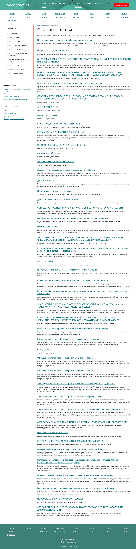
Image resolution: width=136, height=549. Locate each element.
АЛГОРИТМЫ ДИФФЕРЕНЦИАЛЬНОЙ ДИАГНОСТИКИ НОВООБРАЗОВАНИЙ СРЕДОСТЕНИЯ (82, 422)
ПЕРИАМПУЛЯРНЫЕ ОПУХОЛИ (52, 433)
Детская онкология (46, 180)
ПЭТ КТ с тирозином (16, 49)
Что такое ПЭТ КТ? (15, 33)
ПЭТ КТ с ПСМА (14, 41)
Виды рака (7, 110)
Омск (12, 17)
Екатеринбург (60, 14)
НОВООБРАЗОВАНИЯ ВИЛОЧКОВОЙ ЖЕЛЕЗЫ (60, 499)
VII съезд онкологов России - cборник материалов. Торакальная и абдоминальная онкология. (81, 409)
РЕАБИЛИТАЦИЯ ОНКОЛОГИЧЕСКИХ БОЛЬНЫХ (61, 132)
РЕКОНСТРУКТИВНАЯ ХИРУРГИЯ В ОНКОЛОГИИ (61, 145)
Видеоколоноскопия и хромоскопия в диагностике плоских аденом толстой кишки (75, 488)
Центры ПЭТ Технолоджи (17, 69)
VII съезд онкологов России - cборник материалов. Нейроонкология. (69, 396)
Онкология (7, 116)
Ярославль (12, 20)
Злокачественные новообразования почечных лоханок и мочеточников (70, 339)
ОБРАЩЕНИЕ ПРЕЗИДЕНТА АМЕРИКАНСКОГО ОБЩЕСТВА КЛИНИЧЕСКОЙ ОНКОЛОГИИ (80, 208)
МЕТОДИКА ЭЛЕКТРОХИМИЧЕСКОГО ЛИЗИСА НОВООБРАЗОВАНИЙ (70, 441)
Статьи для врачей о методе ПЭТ (14, 119)
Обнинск (124, 14)
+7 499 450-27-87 (62, 3)
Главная (39, 25)
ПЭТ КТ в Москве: (48, 3)
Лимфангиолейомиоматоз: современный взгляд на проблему (66, 170)
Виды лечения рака (10, 113)
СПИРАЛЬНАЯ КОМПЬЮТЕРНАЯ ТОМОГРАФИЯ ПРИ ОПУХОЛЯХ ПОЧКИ (72, 280)
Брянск (44, 14)
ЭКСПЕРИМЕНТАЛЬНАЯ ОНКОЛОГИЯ (55, 162)
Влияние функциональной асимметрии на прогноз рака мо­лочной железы (72, 449)
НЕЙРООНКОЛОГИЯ (47, 115)
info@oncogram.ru (68, 542)
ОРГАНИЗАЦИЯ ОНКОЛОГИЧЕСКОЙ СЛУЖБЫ (59, 124)
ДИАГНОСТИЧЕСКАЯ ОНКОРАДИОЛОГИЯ (57, 199)
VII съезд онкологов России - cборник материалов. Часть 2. (65, 371)
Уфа (107, 17)
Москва (12, 14)
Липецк (108, 14)
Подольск (44, 17)
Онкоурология (44, 349)
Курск (92, 14)
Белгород (28, 14)
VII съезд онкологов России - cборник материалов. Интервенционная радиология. (76, 383)
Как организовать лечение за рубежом (15, 99)
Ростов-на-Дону (60, 17)
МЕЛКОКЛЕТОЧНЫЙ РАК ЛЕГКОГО (54, 51)
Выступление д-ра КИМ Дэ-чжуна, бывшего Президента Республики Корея (72, 218)
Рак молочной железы (47, 227)
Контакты (78, 7)
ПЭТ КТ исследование (18, 5)
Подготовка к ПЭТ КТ (16, 37)
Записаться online (121, 5)
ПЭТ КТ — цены (14, 65)
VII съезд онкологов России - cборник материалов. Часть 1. (65, 358)
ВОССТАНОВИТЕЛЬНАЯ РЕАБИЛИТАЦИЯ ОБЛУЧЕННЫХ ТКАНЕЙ (69, 83)
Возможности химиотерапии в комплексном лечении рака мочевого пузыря (72, 328)
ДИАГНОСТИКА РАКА (47, 107)
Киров (76, 14)
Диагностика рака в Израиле (12, 94)
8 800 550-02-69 (94, 3)
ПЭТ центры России (16, 73)
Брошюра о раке (45, 261)
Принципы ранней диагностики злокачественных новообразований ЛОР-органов (75, 475)
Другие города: (80, 3)
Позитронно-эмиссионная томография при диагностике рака (65, 40)
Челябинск (124, 17)
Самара (76, 17)
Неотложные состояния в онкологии (54, 191)
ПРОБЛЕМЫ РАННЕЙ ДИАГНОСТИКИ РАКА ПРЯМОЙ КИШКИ (67, 270)
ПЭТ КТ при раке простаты (18, 45)
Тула (92, 17)
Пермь (28, 17)
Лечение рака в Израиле (11, 96)
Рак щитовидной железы (48, 153)
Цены (44, 7)
